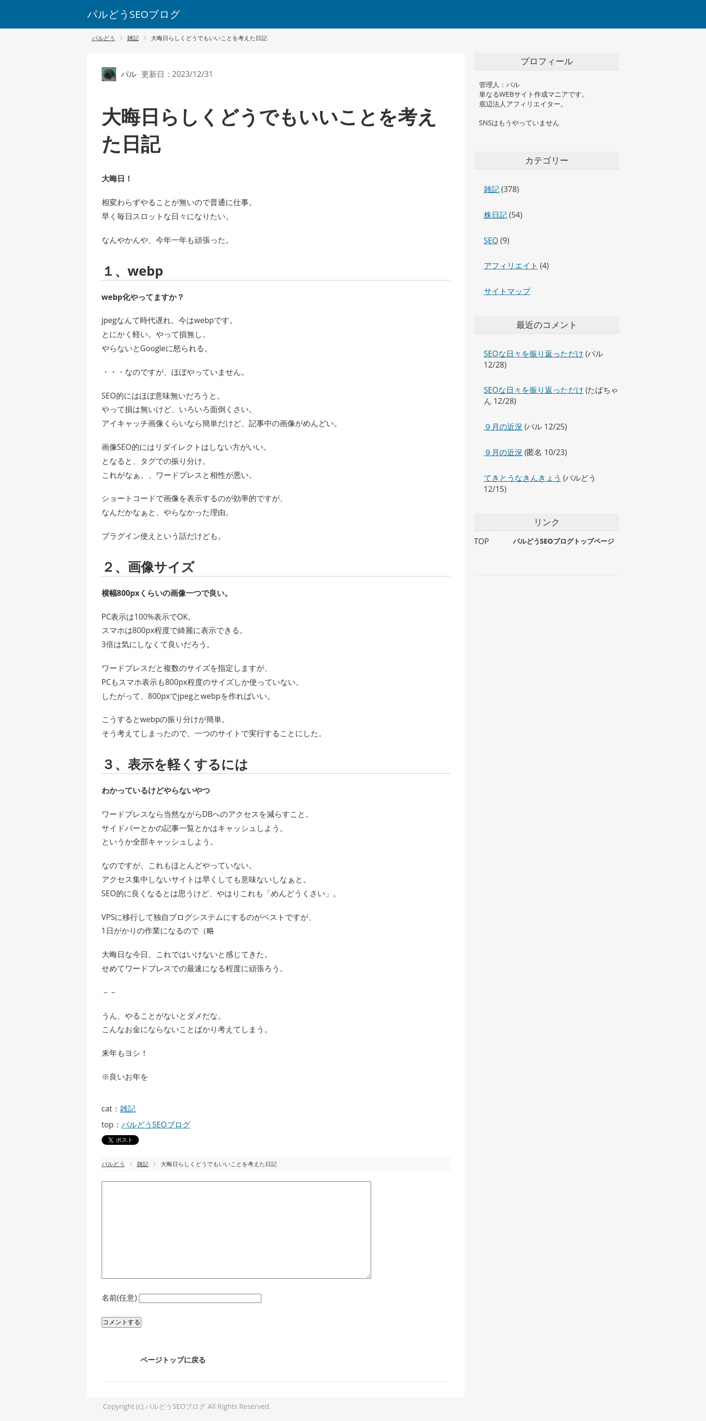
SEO (491, 240)
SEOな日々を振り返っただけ (534, 353)
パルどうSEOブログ (133, 14)
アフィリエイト (511, 265)
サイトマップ (507, 291)
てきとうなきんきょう (522, 478)
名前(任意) (120, 1297)
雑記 (127, 1108)
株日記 (495, 214)
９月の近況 (503, 426)
